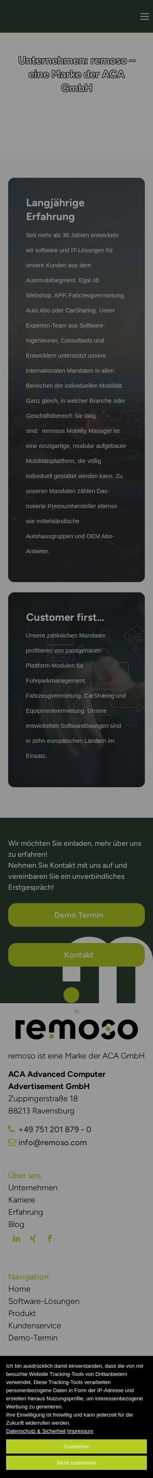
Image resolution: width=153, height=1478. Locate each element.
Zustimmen (76, 1446)
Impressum (80, 1431)
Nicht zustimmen (76, 1463)
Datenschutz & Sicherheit (36, 1431)
